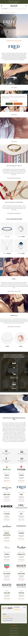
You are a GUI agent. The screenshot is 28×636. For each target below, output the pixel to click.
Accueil (2, 12)
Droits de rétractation (14, 633)
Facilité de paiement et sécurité (22, 460)
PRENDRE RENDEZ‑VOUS (8, 27)
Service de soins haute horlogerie (6, 460)
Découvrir (14, 87)
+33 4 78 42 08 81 (21, 580)
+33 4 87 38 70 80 (21, 539)
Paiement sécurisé (14, 630)
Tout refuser (9, 103)
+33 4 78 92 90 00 (7, 541)
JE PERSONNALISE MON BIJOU (14, 178)
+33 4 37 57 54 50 (21, 599)
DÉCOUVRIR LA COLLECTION (14, 291)
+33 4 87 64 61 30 (7, 501)
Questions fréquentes (14, 628)
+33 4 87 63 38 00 (7, 561)
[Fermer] (26, 95)
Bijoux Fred (12, 12)
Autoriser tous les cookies (18, 103)
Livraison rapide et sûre (22, 452)
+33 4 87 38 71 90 (21, 520)
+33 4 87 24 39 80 (21, 501)
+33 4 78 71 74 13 (7, 482)
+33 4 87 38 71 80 (7, 520)
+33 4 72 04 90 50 (7, 599)
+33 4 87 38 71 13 (21, 482)
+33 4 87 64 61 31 (7, 580)
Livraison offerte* (14, 2)
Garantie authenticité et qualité (6, 452)
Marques (7, 12)
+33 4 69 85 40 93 (21, 561)
